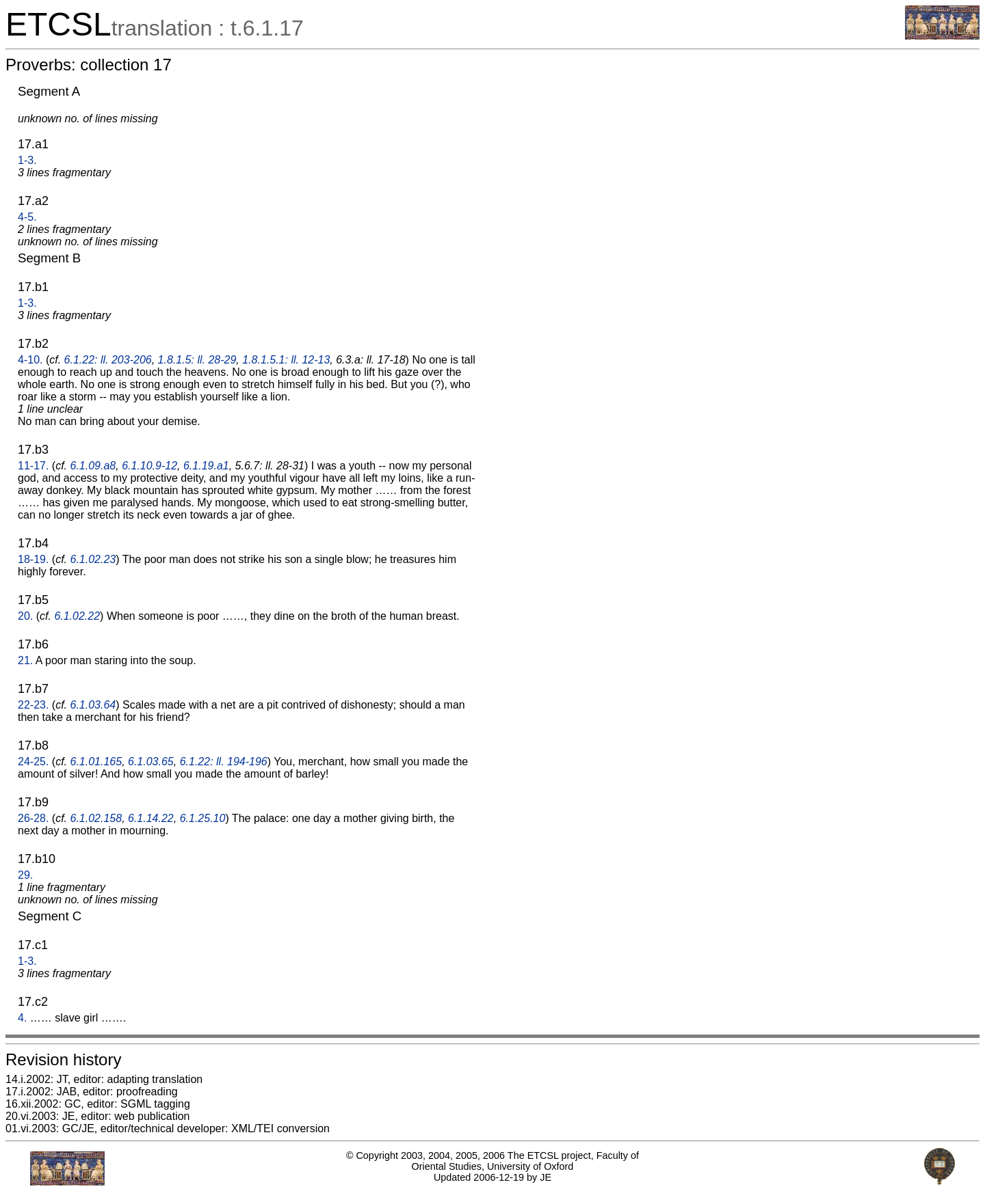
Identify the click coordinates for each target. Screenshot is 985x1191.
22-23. (33, 705)
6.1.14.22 (151, 818)
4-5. (27, 217)
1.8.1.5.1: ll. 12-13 (286, 360)
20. (25, 616)
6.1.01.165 (96, 761)
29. (25, 875)
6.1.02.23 (93, 559)
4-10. (30, 360)
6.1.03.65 (151, 761)
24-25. (33, 761)
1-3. (27, 160)
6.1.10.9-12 (149, 465)
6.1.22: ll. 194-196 (223, 761)
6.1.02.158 (96, 818)
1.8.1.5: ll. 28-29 (197, 360)
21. (25, 660)
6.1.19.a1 (206, 465)
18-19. (33, 559)
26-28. (33, 818)
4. (22, 1018)
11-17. (33, 465)
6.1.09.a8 (93, 465)
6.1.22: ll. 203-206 (108, 360)
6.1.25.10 (203, 818)
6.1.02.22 (77, 616)
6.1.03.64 (93, 705)
